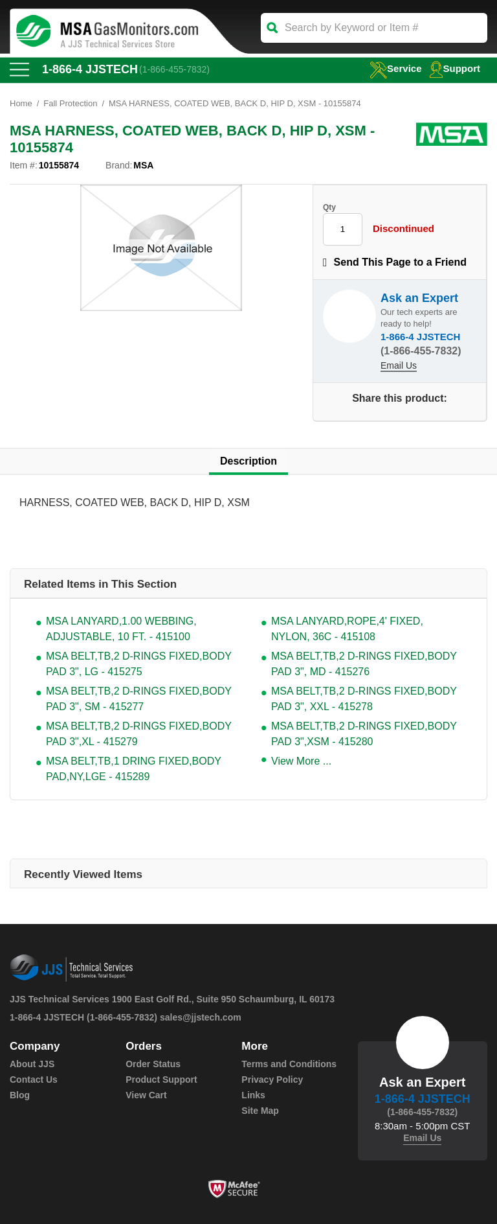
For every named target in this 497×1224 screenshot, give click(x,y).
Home (21, 103)
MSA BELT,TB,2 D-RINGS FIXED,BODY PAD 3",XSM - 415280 (364, 734)
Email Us (399, 365)
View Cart (146, 1095)
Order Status (153, 1064)
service (395, 68)
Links (253, 1095)
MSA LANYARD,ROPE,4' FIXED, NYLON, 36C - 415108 (347, 629)
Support (455, 68)
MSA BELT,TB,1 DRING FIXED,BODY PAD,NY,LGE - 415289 (133, 769)
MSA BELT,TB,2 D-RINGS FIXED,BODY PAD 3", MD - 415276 (364, 664)
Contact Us (34, 1079)
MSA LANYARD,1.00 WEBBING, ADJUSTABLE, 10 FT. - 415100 (121, 629)
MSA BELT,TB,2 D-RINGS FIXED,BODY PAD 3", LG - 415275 (139, 664)
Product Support (161, 1079)
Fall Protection (70, 103)
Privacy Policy (272, 1079)
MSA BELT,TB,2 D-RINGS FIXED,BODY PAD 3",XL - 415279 (139, 734)
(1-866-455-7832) (174, 69)
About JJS (32, 1064)
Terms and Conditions (289, 1064)
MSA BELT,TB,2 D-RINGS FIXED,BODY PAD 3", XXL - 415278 (364, 699)
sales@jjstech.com (200, 1017)
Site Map (260, 1110)
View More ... (301, 761)
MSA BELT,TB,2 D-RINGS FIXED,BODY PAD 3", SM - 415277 (139, 699)
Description (248, 461)
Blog (20, 1095)
